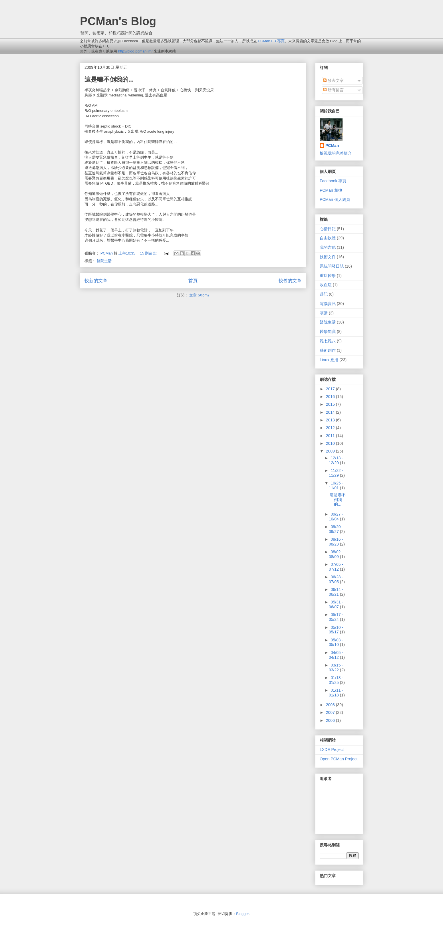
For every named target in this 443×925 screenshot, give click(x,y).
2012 (331, 427)
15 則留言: (149, 253)
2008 (331, 704)
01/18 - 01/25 (336, 680)
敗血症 (326, 284)
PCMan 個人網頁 (335, 199)
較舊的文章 (290, 280)
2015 (331, 404)
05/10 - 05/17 (336, 630)
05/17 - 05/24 (336, 617)
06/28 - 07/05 (336, 579)
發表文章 (333, 80)
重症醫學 (328, 275)
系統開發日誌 (332, 266)
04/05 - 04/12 (336, 655)
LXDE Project (332, 749)
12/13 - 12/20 (336, 460)
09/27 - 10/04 (336, 516)
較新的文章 (95, 280)
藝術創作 (328, 350)
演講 (324, 313)
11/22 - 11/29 (336, 473)
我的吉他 (328, 247)
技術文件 (328, 257)
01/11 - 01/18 (336, 692)
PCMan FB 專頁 (271, 41)
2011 (331, 435)
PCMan (332, 145)
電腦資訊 (328, 303)
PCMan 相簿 (331, 190)
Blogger (242, 914)
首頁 (193, 280)
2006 (331, 720)
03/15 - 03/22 (336, 667)
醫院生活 (104, 261)
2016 (331, 396)
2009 (331, 451)
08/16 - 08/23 (336, 541)
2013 (331, 420)
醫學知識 (328, 331)
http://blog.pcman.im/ (135, 51)
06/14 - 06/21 (336, 592)
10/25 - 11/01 (336, 485)
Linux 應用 (329, 360)
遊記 (324, 294)
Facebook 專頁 (333, 181)
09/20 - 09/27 (336, 529)
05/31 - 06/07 (336, 604)
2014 (331, 412)
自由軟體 (328, 238)
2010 (331, 443)
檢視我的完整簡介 (336, 153)
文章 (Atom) (199, 295)
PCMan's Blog (118, 21)
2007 (331, 712)
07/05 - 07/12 (336, 566)
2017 (331, 389)
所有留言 (333, 90)
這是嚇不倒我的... (109, 79)
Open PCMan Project (338, 759)
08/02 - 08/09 (336, 554)
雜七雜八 (328, 341)
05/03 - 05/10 (336, 642)
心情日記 (328, 229)
